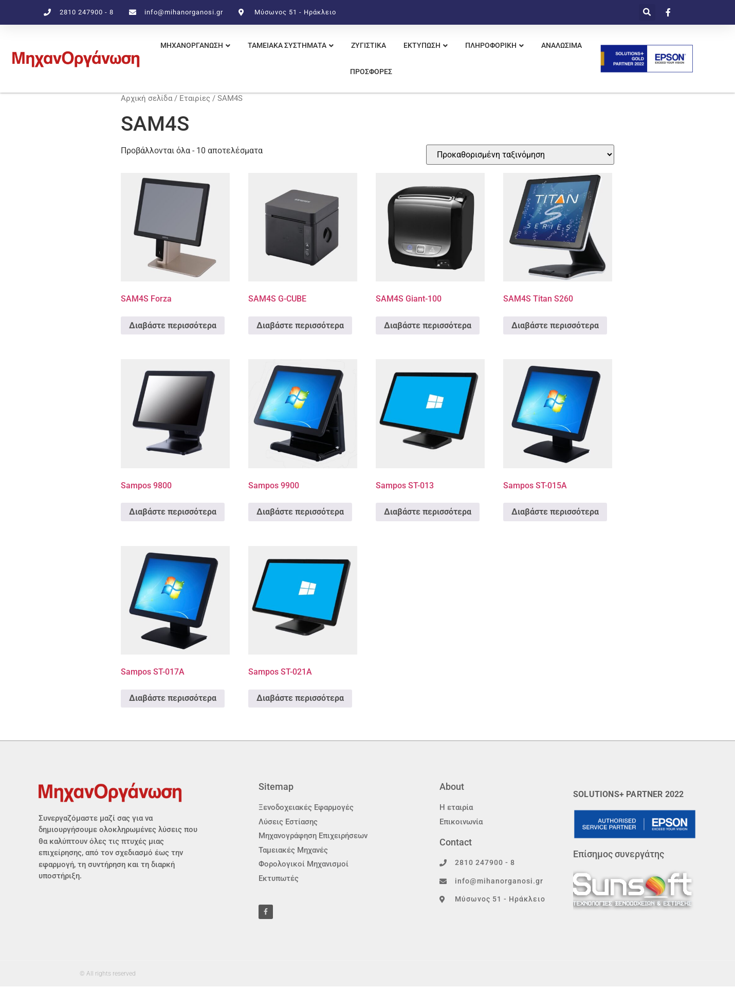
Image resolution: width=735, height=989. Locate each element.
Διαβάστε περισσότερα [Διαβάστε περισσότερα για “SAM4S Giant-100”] (427, 325)
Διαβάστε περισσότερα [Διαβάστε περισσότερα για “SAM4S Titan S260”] (555, 325)
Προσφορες (371, 71)
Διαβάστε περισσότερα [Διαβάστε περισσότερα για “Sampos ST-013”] (427, 512)
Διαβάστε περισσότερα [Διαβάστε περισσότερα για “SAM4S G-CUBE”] (300, 325)
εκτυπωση (421, 45)
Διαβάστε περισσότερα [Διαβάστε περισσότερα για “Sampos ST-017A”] (172, 698)
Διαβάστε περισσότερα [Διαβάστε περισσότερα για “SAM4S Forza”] (172, 325)
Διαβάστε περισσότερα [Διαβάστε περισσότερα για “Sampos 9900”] (300, 512)
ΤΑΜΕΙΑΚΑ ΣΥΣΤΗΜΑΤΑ (287, 45)
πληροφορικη (491, 45)
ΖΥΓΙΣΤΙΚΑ (368, 45)
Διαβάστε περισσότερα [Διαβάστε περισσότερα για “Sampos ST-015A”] (555, 512)
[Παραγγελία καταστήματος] (520, 155)
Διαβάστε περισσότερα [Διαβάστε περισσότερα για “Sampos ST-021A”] (300, 698)
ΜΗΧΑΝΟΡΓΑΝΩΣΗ (191, 45)
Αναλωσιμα (561, 45)
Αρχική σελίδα (146, 98)
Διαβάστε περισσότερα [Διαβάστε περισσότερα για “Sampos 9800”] (172, 512)
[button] (647, 12)
